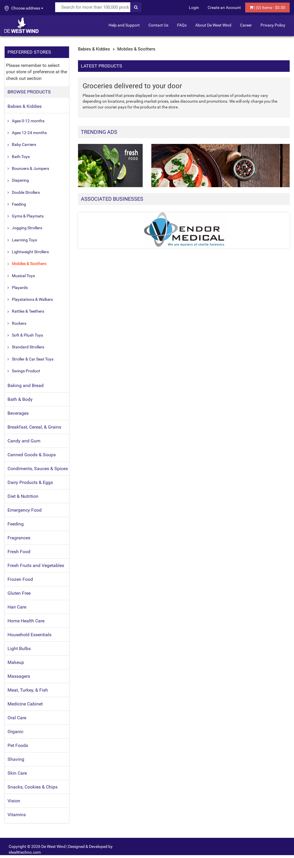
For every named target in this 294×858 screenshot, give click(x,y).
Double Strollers (26, 192)
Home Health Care (26, 621)
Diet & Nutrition (23, 496)
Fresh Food (19, 551)
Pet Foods (18, 745)
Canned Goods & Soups (32, 454)
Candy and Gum (24, 441)
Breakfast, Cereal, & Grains (34, 427)
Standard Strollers (28, 347)
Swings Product (26, 371)
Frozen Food (20, 579)
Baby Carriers (24, 144)
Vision (14, 800)
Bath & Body (20, 399)
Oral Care (17, 717)
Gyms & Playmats (28, 216)
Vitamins (17, 814)
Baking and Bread (26, 385)
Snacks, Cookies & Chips (32, 787)
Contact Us (158, 25)
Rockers (19, 323)
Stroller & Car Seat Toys (32, 359)
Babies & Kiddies (25, 106)
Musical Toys (23, 275)
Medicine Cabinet (25, 704)
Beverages (18, 413)
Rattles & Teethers (28, 311)
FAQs (182, 25)
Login (194, 7)
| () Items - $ (267, 7)
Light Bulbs (19, 648)
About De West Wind (213, 25)
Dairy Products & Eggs (30, 482)
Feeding (19, 204)
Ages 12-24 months (29, 132)
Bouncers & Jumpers (30, 168)
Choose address (24, 8)
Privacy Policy (272, 25)
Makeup (16, 662)
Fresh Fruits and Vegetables (36, 565)
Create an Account (224, 7)
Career (246, 25)
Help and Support (124, 25)
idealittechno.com (25, 852)
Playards (20, 287)
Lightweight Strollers (30, 251)
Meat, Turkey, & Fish (28, 690)
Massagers (19, 676)
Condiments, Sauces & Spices (38, 468)
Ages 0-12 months (28, 121)
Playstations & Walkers (32, 299)
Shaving (16, 759)
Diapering (20, 180)
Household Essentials (29, 634)
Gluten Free (19, 593)
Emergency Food (25, 510)
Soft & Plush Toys (27, 335)
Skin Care (17, 773)
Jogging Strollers (27, 228)
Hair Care (17, 607)
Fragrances (19, 537)
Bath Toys (21, 156)
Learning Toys (24, 240)
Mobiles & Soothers (29, 263)
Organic (15, 731)
